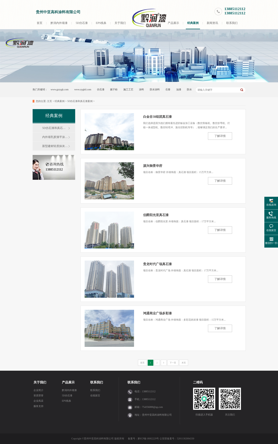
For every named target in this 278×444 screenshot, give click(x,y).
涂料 (141, 89)
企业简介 (38, 390)
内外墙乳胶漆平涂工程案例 (55, 136)
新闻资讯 (212, 22)
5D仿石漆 (82, 22)
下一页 (173, 362)
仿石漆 (100, 89)
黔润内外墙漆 (59, 22)
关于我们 (120, 22)
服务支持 (38, 406)
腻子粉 (114, 89)
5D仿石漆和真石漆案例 (80, 101)
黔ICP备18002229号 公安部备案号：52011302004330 (166, 438)
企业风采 (38, 401)
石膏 (167, 89)
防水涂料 (155, 89)
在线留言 (95, 395)
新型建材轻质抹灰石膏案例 (55, 146)
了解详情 (220, 135)
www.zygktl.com (82, 89)
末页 (184, 362)
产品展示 (173, 22)
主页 (49, 101)
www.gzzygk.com (60, 89)
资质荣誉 (38, 395)
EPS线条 (101, 22)
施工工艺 (128, 89)
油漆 (178, 89)
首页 (39, 22)
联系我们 (232, 22)
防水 (189, 89)
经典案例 (193, 22)
